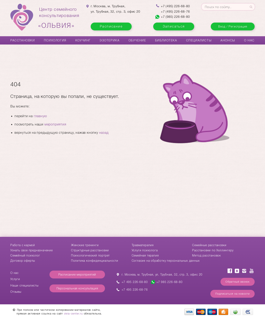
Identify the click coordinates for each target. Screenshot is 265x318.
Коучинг (83, 40)
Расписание (111, 26)
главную (40, 116)
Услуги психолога (145, 250)
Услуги (15, 279)
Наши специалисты (24, 285)
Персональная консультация (77, 288)
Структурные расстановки (90, 250)
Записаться (174, 26)
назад (104, 132)
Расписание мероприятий (77, 274)
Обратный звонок (237, 281)
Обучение (137, 40)
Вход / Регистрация (232, 26)
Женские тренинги (85, 245)
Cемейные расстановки (209, 245)
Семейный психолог (25, 255)
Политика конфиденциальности (94, 260)
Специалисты (199, 40)
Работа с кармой (22, 245)
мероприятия (55, 124)
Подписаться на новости (232, 293)
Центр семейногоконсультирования (59, 18)
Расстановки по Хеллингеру (212, 250)
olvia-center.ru (73, 313)
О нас (249, 40)
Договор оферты (22, 260)
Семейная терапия (145, 255)
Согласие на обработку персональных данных (166, 260)
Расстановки (22, 40)
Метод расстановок (206, 255)
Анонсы (227, 40)
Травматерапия (143, 245)
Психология (55, 40)
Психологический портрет (90, 255)
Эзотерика (109, 40)
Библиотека (166, 40)
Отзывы (15, 291)
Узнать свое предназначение (31, 250)
